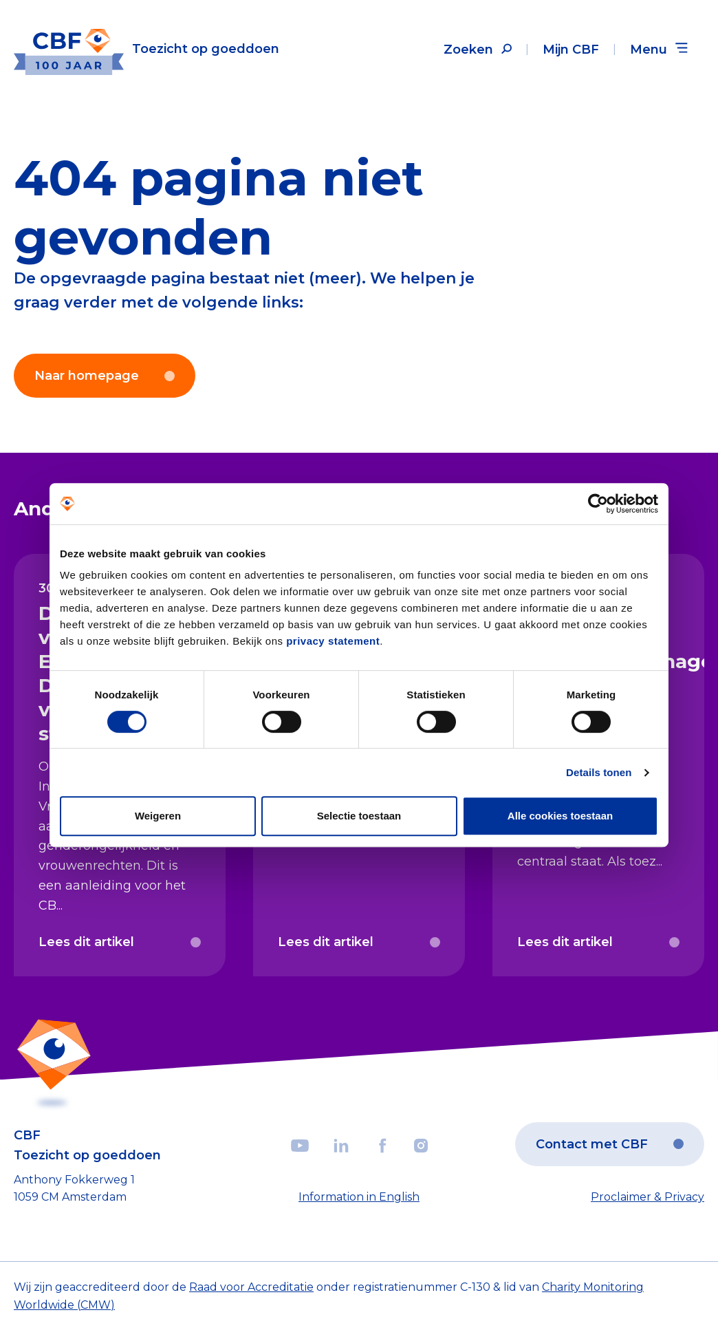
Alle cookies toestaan (560, 816)
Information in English (359, 1196)
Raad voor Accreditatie (251, 1287)
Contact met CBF (610, 1144)
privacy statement (333, 641)
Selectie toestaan (359, 816)
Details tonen (598, 772)
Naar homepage (104, 375)
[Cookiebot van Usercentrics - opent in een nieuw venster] (598, 503)
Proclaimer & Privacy (647, 1196)
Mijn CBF (571, 49)
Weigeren (158, 816)
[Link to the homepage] (146, 49)
